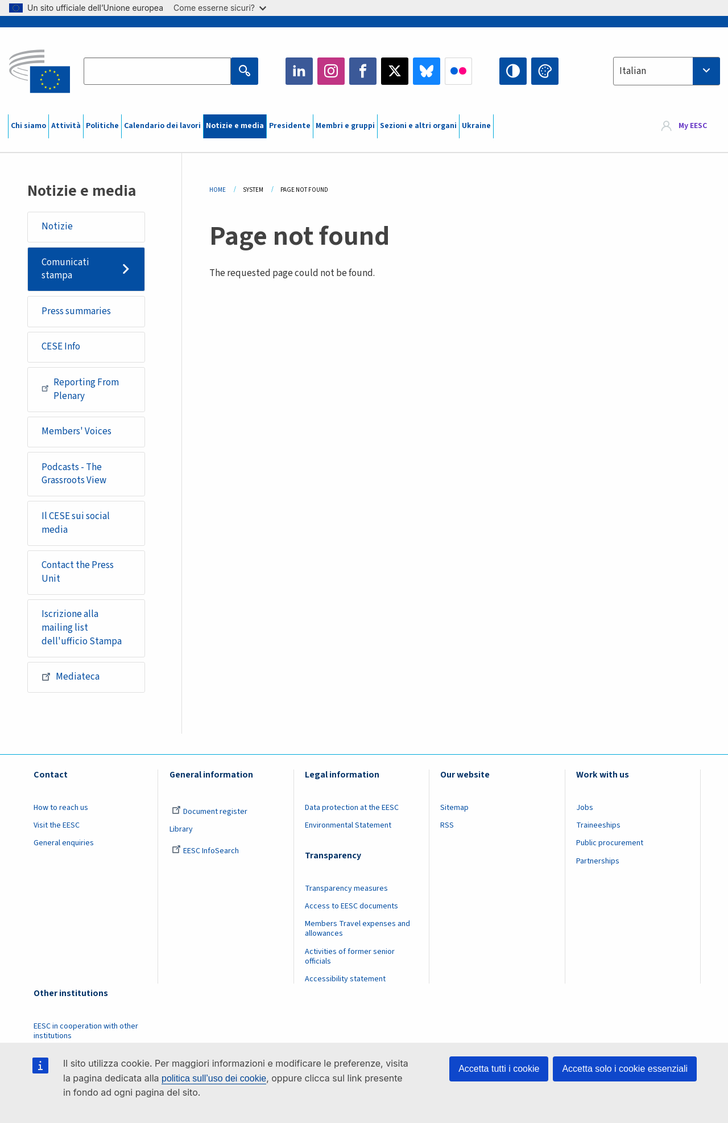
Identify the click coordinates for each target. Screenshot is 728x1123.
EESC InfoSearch (205, 851)
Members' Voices (76, 431)
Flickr (458, 71)
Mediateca (71, 676)
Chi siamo (28, 125)
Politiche (102, 125)
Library (181, 829)
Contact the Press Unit (78, 572)
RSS (447, 825)
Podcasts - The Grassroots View (74, 474)
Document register (209, 811)
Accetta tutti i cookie (498, 1068)
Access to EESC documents (351, 906)
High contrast (513, 71)
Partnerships (597, 861)
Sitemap (454, 807)
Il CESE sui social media (76, 523)
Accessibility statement (345, 979)
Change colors (545, 71)
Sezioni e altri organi (418, 125)
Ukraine (476, 125)
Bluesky (426, 71)
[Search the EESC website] (157, 71)
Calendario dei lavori (162, 125)
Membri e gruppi (345, 125)
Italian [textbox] (632, 71)
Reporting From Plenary (80, 389)
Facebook (363, 71)
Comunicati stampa (65, 269)
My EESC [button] (693, 126)
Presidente (290, 125)
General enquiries (64, 843)
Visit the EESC (57, 825)
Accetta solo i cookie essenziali (625, 1068)
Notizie (57, 226)
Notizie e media (235, 125)
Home (217, 190)
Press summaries (76, 311)
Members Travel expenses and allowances (357, 928)
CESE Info (61, 346)
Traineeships (598, 825)
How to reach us (61, 807)
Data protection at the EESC (352, 807)
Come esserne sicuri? (219, 8)
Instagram (331, 71)
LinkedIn (299, 71)
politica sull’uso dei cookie (214, 1078)
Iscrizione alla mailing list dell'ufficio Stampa (82, 627)
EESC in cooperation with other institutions (86, 1031)
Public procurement (609, 843)
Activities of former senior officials (350, 956)
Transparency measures (346, 888)
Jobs (584, 807)
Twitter (394, 71)
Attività (66, 125)
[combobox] (666, 71)
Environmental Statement (348, 825)
